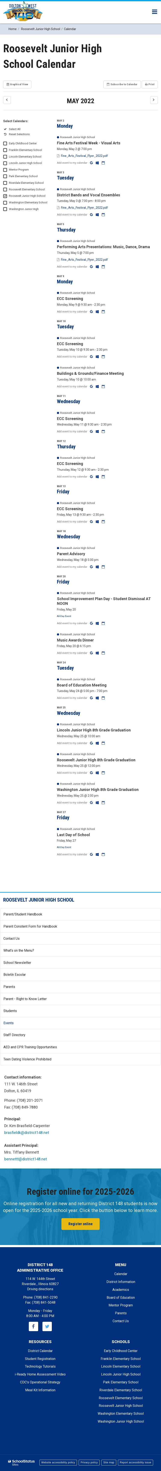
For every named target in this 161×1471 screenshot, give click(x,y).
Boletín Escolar (20, 976)
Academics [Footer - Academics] (120, 1290)
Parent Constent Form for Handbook (30, 926)
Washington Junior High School (121, 1421)
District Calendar (40, 1351)
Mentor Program (19, 169)
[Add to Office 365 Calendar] (98, 163)
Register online (80, 1224)
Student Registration (40, 1359)
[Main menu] (154, 11)
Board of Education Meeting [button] (82, 685)
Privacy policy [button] (89, 1462)
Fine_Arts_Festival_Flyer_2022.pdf (84, 156)
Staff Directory (14, 1035)
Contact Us (11, 939)
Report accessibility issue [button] (135, 1462)
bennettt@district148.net (25, 1159)
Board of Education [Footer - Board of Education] (121, 1298)
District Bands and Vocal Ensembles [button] (88, 195)
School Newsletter (23, 964)
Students (10, 1011)
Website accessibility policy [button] (58, 1462)
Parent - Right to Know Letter (31, 1000)
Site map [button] (108, 1462)
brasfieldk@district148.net (26, 1132)
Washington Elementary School (28, 202)
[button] (7, 100)
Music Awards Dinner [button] (75, 640)
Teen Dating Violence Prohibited (33, 1060)
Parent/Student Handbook (22, 914)
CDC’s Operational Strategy (40, 1382)
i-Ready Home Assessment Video (40, 1374)
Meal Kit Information (40, 1390)
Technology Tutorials (40, 1366)
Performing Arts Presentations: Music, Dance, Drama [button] (103, 247)
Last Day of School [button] (73, 835)
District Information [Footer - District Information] (120, 1282)
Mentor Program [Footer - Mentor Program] (121, 1305)
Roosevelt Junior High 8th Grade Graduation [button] (96, 760)
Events (8, 1023)
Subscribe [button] (122, 84)
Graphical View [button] (17, 84)
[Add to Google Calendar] (92, 163)
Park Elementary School (23, 176)
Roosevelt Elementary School (27, 189)
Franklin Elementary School (25, 150)
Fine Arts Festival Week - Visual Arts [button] (88, 143)
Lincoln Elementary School (25, 156)
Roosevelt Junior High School (27, 195)
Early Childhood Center (23, 143)
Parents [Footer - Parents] (121, 1313)
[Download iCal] (103, 163)
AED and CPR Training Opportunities (30, 1047)
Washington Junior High (24, 209)
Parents (9, 987)
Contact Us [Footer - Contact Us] (121, 1321)
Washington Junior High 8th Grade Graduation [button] (98, 789)
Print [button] (149, 84)
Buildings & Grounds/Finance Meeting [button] (90, 373)
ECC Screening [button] (70, 298)
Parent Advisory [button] (71, 554)
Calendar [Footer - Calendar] (120, 1274)
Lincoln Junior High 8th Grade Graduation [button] (94, 730)
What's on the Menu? (24, 952)
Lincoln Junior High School (25, 163)
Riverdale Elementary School (26, 182)
